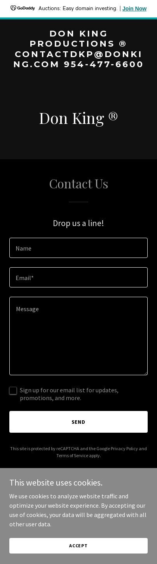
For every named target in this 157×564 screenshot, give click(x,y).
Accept (78, 545)
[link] (78, 65)
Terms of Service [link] (72, 455)
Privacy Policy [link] (124, 448)
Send (79, 421)
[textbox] (78, 248)
